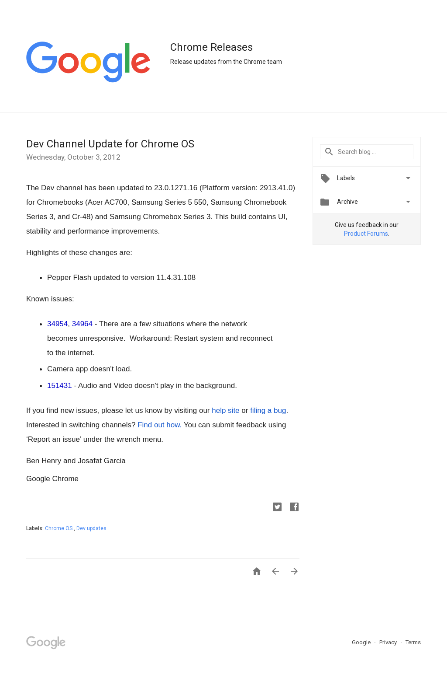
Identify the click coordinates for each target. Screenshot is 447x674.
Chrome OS (59, 528)
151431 (59, 385)
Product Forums (366, 233)
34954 (57, 324)
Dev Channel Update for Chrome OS (110, 144)
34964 (82, 324)
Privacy (388, 642)
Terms (413, 642)
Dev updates (91, 528)
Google (362, 642)
